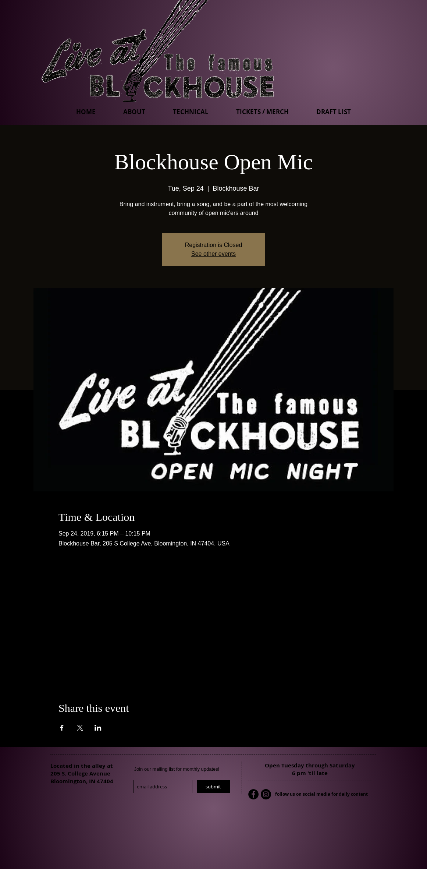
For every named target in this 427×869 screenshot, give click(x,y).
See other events (213, 254)
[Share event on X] (79, 728)
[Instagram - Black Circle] (266, 794)
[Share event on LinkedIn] (98, 728)
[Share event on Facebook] (61, 728)
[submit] (213, 786)
